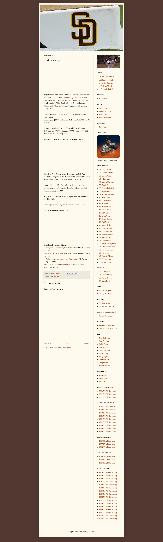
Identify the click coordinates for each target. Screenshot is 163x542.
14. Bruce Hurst (105, 210)
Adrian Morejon (105, 111)
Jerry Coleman (104, 338)
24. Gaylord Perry (105, 275)
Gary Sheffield (104, 350)
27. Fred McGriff (105, 237)
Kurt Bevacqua (55, 277)
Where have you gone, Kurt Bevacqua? (62, 259)
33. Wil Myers (104, 253)
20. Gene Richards (106, 228)
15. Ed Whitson (104, 213)
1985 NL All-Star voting (108, 494)
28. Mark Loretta (105, 241)
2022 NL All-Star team (107, 397)
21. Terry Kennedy (106, 231)
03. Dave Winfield (105, 176)
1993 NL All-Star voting (108, 519)
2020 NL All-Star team (107, 391)
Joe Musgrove (104, 127)
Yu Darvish (103, 99)
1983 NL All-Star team (107, 425)
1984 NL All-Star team (107, 428)
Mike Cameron (104, 366)
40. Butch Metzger (106, 316)
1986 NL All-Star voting (108, 497)
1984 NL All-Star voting (108, 491)
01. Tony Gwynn (105, 170)
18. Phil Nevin (104, 222)
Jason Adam (103, 114)
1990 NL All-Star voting (108, 509)
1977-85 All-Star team (107, 444)
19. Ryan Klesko (105, 225)
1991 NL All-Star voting (108, 512)
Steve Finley (103, 353)
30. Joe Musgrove (105, 291)
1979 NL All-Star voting (108, 475)
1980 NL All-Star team (107, 416)
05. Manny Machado (106, 182)
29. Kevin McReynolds (107, 244)
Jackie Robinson (105, 375)
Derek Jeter (103, 378)
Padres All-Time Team (107, 325)
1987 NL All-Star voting (108, 500)
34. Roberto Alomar (106, 256)
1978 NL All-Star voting (108, 472)
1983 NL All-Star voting (108, 488)
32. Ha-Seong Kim (106, 250)
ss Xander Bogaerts (106, 83)
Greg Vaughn (104, 363)
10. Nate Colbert (105, 197)
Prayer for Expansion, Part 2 (57, 253)
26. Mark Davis (104, 281)
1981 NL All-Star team (107, 419)
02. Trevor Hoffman (106, 173)
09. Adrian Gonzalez (106, 194)
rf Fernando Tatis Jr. (106, 89)
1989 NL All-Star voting (108, 506)
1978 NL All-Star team (107, 410)
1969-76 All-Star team (107, 441)
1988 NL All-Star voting (108, 503)
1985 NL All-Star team (107, 431)
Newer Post (48, 343)
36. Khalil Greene (105, 262)
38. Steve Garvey (105, 303)
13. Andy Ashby (105, 207)
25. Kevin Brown (105, 278)
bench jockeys (73, 97)
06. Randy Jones (105, 185)
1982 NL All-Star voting (108, 485)
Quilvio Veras (104, 360)
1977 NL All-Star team (107, 407)
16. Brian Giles (104, 216)
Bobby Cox (103, 381)
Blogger (91, 532)
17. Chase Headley (106, 219)
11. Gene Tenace (105, 200)
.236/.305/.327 (64, 114)
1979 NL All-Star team (107, 413)
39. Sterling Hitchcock (107, 306)
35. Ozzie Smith (105, 259)
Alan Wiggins (104, 347)
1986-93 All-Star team (107, 447)
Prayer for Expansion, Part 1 (57, 248)
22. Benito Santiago (106, 234)
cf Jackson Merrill (105, 86)
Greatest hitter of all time (108, 328)
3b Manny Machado (106, 80)
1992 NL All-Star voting (108, 516)
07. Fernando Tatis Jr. (107, 188)
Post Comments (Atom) (62, 347)
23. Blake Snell (104, 272)
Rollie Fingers (104, 344)
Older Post (85, 343)
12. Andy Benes (105, 204)
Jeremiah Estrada (105, 117)
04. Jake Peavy (104, 179)
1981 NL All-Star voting (108, 482)
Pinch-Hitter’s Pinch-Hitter (57, 264)
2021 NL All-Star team (107, 394)
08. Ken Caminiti (105, 191)
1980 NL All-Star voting (108, 478)
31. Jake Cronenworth (107, 247)
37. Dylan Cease (105, 294)
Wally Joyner (104, 356)
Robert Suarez (104, 108)
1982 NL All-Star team (107, 422)
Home (67, 343)
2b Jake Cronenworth (107, 77)
